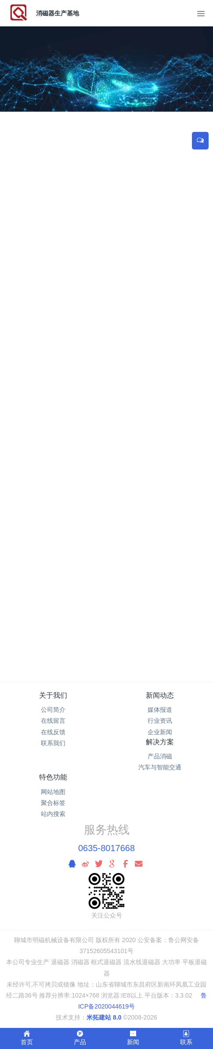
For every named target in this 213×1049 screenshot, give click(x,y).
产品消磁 (160, 756)
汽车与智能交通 (159, 767)
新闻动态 (160, 695)
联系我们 (53, 743)
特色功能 (53, 777)
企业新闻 (160, 732)
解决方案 (160, 742)
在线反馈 (53, 732)
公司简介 (53, 709)
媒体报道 (160, 709)
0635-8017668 (106, 848)
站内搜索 (53, 813)
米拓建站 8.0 (104, 1017)
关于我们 (53, 695)
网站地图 (53, 791)
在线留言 (53, 720)
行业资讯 (160, 720)
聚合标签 (53, 802)
